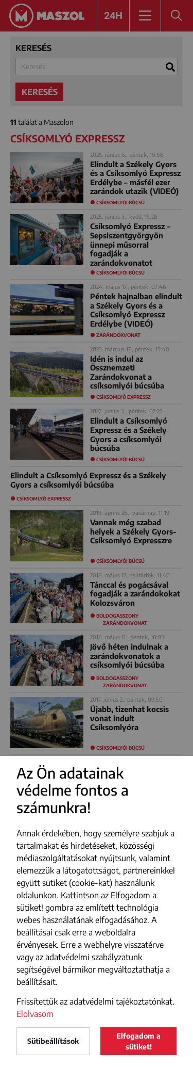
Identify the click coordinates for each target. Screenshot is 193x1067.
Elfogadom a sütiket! (138, 1041)
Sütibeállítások (53, 1041)
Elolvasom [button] (35, 1014)
